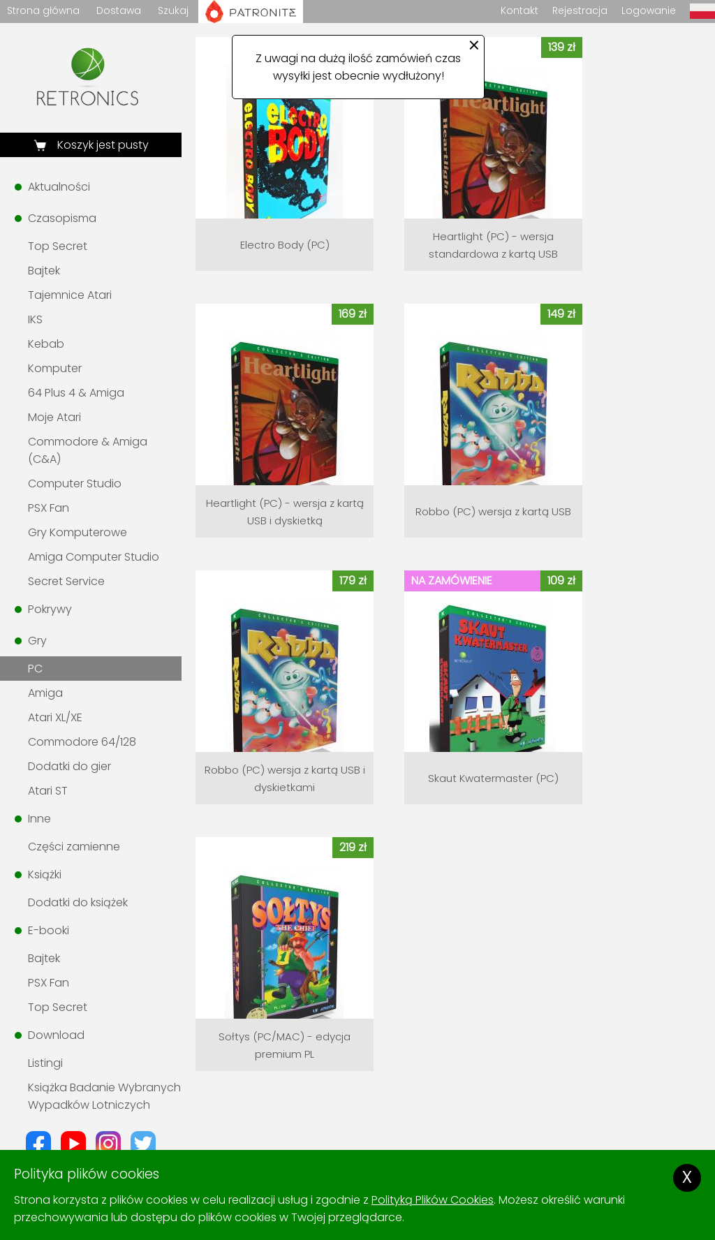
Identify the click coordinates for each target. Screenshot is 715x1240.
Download (56, 1035)
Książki (44, 874)
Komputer (55, 368)
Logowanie (648, 10)
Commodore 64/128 (82, 742)
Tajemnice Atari (70, 295)
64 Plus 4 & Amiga (76, 393)
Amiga (45, 693)
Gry (37, 641)
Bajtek (44, 271)
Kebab (46, 344)
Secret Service (66, 581)
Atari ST (48, 791)
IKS (35, 319)
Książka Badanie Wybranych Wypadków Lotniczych (104, 1096)
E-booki (48, 930)
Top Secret (57, 246)
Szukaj (173, 10)
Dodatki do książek (78, 902)
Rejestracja (579, 10)
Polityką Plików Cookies (432, 1200)
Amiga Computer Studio (93, 557)
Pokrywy (50, 609)
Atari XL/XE (55, 717)
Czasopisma (62, 218)
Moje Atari (54, 417)
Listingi (45, 1063)
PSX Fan (48, 508)
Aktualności (59, 187)
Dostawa (118, 10)
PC (35, 668)
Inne (39, 819)
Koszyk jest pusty (101, 145)
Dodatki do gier (69, 766)
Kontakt (519, 10)
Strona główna (43, 10)
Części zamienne (74, 847)
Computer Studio (74, 483)
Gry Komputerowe (77, 532)
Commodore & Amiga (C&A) (87, 450)
